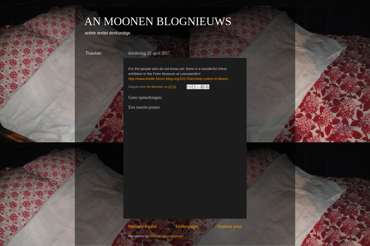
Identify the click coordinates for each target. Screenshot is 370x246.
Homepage (187, 226)
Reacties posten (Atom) (166, 236)
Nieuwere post (142, 226)
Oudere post (229, 226)
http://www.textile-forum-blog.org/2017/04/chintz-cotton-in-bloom (178, 79)
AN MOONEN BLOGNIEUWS (157, 21)
